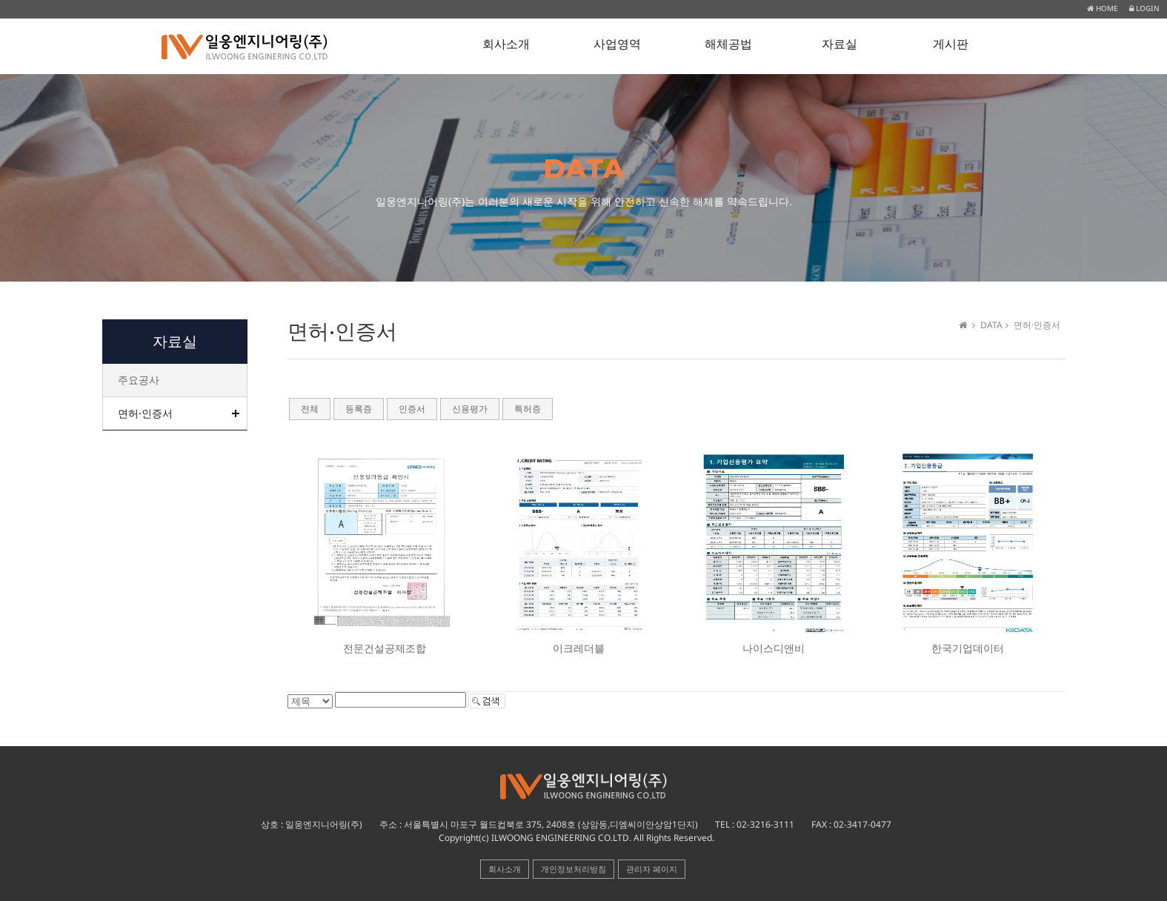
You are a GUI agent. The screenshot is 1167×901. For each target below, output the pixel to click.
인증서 (412, 409)
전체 (310, 409)
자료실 (839, 44)
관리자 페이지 (651, 868)
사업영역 (617, 44)
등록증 (358, 409)
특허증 (527, 409)
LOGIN (1144, 8)
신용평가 (470, 409)
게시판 (950, 44)
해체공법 (728, 44)
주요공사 (138, 380)
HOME (1102, 8)
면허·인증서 (145, 413)
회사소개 (506, 44)
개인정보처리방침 (573, 868)
